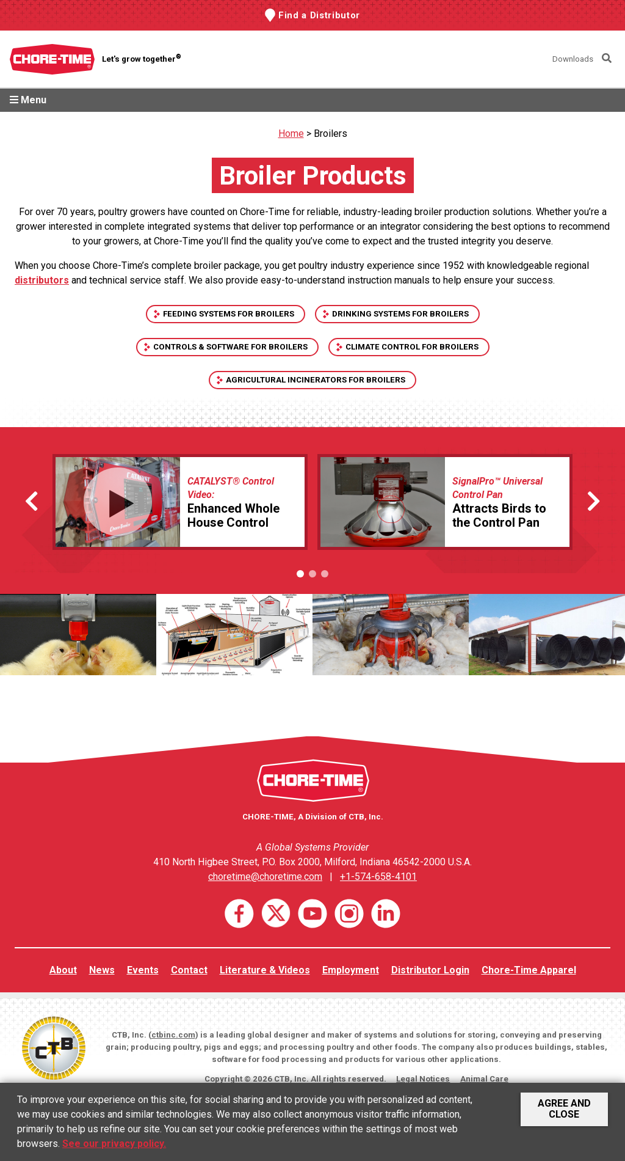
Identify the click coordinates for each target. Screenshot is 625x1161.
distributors (42, 280)
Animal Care (484, 1078)
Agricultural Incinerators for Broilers (315, 379)
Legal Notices (423, 1078)
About (63, 970)
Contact (189, 970)
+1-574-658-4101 (378, 876)
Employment (350, 970)
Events (143, 970)
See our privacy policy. (114, 1143)
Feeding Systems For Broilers (228, 313)
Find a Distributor (319, 15)
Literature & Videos (265, 970)
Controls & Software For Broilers (230, 346)
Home (291, 133)
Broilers (330, 133)
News (102, 970)
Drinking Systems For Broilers (400, 313)
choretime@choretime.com (265, 876)
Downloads (572, 59)
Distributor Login (430, 970)
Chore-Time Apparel (529, 970)
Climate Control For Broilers (412, 346)
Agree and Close (564, 1108)
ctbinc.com (173, 1034)
